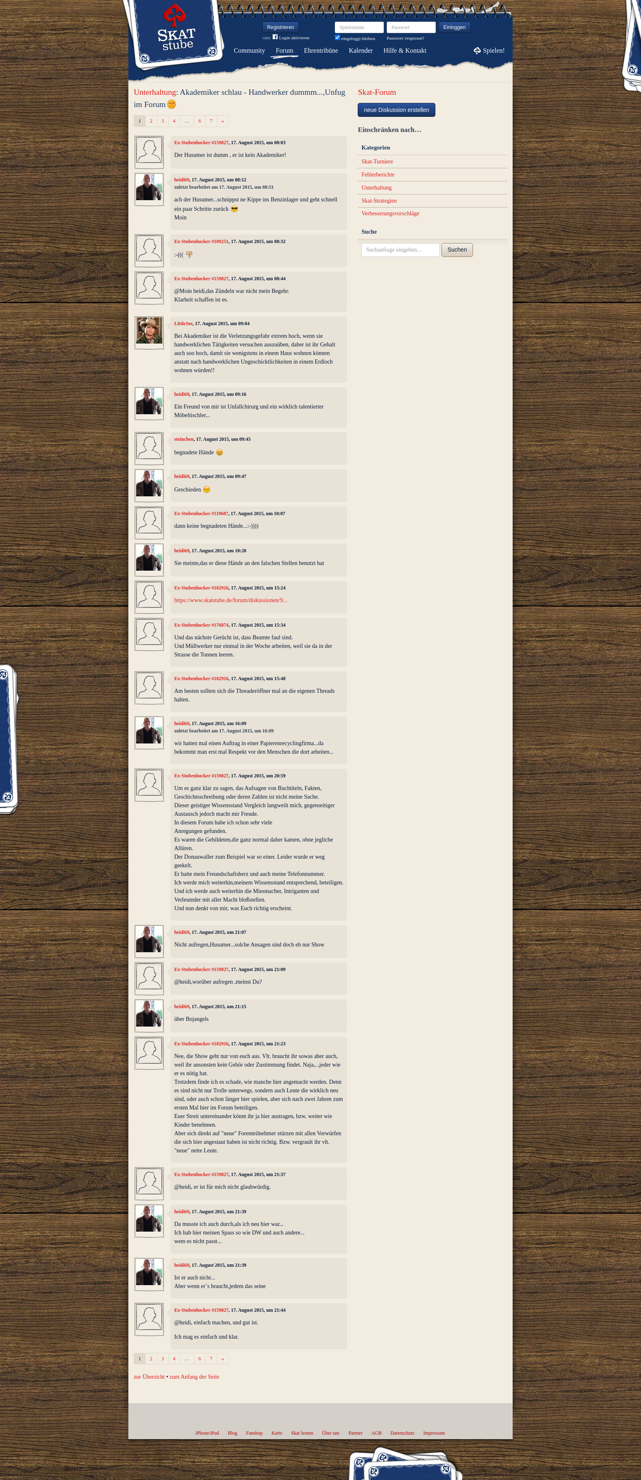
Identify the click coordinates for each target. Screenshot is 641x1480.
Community (249, 50)
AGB (376, 1433)
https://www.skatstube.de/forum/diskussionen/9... (230, 600)
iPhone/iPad (207, 1433)
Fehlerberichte (377, 175)
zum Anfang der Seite (195, 1377)
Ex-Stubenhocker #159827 (201, 142)
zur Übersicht (149, 1377)
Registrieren (280, 27)
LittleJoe (183, 323)
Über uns (330, 1433)
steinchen (184, 439)
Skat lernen (302, 1433)
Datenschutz (402, 1433)
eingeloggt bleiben (355, 38)
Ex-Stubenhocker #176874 (201, 625)
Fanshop (254, 1433)
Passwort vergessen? (405, 38)
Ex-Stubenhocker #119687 (201, 513)
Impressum (434, 1433)
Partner (355, 1433)
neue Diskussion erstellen (396, 110)
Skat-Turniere (377, 161)
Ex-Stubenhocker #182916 (201, 588)
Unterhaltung (155, 92)
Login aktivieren (291, 37)
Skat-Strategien (379, 201)
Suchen (457, 249)
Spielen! (494, 50)
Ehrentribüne (321, 50)
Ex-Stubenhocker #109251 (201, 241)
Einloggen (455, 27)
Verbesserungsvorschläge (390, 213)
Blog (232, 1433)
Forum (285, 50)
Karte (276, 1433)
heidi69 (181, 180)
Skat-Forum (377, 92)
